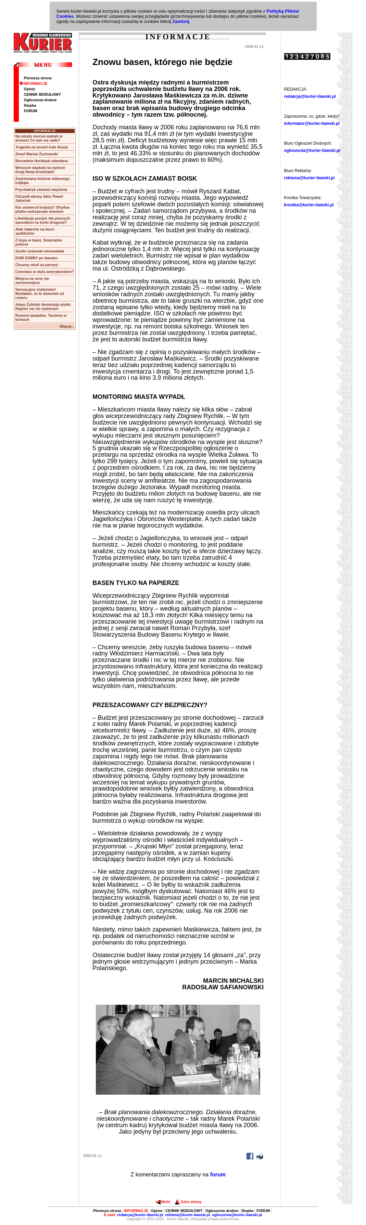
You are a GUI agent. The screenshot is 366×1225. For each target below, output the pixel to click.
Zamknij (180, 21)
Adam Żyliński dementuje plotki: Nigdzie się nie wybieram (43, 306)
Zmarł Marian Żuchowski (36, 154)
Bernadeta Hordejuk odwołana (41, 161)
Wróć (162, 1202)
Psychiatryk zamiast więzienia (41, 189)
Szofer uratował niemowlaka (39, 251)
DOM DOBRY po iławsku (36, 258)
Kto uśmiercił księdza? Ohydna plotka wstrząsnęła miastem (42, 209)
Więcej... (67, 326)
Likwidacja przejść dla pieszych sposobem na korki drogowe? (42, 220)
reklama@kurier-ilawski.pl (309, 177)
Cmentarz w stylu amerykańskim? (44, 272)
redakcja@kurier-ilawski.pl (310, 96)
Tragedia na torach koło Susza (41, 147)
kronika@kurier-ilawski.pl (309, 205)
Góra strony (188, 1202)
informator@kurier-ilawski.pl (312, 123)
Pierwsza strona (38, 78)
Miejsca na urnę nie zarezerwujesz (32, 280)
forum (218, 1174)
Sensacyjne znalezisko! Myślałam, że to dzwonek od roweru (39, 293)
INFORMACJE (34, 83)
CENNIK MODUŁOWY (42, 94)
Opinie (29, 89)
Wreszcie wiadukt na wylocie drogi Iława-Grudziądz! (40, 170)
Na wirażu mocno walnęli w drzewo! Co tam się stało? (38, 138)
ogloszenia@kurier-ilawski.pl (312, 150)
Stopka (30, 105)
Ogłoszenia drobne (40, 100)
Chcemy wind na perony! (37, 265)
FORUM (30, 111)
